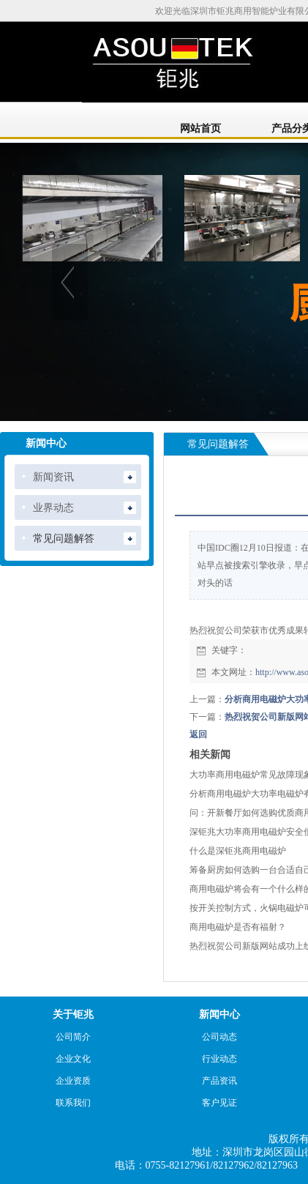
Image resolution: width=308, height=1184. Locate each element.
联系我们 (73, 1103)
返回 (198, 734)
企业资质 (73, 1081)
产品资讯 (219, 1081)
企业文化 (73, 1059)
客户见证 (219, 1103)
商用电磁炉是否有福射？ (237, 927)
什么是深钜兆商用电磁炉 (237, 851)
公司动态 (219, 1037)
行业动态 (219, 1059)
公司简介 (73, 1037)
